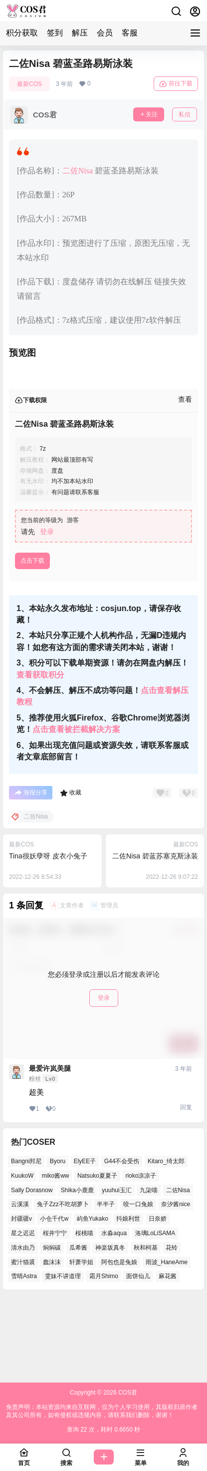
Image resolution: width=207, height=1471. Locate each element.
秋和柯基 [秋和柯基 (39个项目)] (146, 1328)
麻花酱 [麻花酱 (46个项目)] (168, 1357)
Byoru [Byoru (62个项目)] (57, 1241)
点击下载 (32, 641)
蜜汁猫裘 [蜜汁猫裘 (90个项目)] (23, 1342)
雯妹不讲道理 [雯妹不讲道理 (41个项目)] (63, 1357)
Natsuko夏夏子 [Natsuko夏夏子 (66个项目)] (97, 1256)
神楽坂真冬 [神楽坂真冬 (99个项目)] (110, 1328)
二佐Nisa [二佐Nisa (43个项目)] (178, 1270)
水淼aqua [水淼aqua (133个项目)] (114, 1313)
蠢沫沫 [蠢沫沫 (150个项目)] (52, 1342)
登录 (47, 612)
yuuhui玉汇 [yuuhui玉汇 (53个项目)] (116, 1270)
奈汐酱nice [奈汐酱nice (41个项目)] (175, 1285)
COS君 (127, 1392)
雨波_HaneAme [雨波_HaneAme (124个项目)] (167, 1342)
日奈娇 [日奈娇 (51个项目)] (158, 1299)
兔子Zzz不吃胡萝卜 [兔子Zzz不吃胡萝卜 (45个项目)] (62, 1285)
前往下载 (176, 84)
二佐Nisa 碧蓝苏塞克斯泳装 (155, 936)
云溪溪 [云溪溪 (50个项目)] (20, 1285)
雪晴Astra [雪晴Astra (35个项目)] (24, 1357)
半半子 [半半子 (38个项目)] (106, 1285)
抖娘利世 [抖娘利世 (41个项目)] (128, 1299)
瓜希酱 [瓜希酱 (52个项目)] (78, 1328)
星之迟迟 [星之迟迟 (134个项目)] (23, 1313)
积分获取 (22, 32)
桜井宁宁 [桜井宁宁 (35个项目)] (55, 1313)
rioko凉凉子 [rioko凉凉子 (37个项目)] (140, 1256)
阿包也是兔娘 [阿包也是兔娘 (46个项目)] (119, 1342)
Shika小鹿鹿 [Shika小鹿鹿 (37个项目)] (77, 1270)
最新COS (29, 83)
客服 (130, 32)
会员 (105, 32)
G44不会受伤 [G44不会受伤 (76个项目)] (122, 1241)
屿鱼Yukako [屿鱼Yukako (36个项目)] (92, 1299)
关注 (149, 114)
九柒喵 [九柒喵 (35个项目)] (149, 1270)
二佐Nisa (77, 170)
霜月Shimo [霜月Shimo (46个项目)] (103, 1357)
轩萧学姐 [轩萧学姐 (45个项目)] (81, 1342)
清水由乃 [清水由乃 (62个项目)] (23, 1328)
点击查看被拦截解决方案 (76, 809)
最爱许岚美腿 (50, 1148)
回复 (186, 1187)
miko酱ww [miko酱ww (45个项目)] (55, 1256)
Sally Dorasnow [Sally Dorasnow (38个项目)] (31, 1270)
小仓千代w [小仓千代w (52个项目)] (54, 1299)
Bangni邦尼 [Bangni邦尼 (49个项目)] (26, 1241)
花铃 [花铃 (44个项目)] (172, 1328)
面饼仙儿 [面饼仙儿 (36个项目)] (138, 1357)
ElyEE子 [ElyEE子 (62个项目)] (85, 1241)
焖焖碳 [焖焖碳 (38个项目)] (52, 1328)
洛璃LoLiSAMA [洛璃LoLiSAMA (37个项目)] (155, 1313)
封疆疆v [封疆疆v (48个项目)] (21, 1299)
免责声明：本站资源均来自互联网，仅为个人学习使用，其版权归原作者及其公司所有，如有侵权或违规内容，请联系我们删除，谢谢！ (102, 1411)
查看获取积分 (40, 755)
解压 (80, 32)
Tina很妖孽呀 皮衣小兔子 (48, 936)
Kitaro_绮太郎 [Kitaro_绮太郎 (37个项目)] (166, 1241)
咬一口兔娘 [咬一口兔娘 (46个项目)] (138, 1285)
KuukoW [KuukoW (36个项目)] (22, 1256)
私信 (185, 114)
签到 (55, 32)
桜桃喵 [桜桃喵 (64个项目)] (84, 1313)
